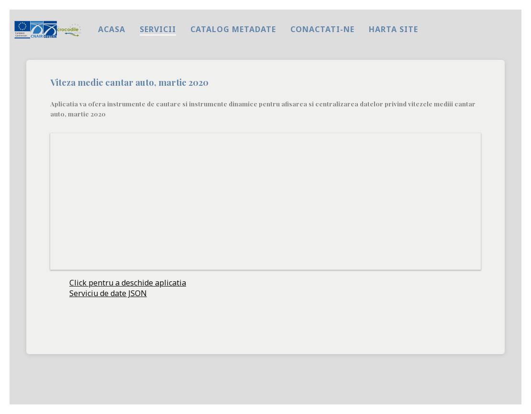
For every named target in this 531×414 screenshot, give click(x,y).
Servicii (158, 29)
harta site (393, 29)
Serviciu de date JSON (108, 293)
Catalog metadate (233, 29)
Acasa (111, 29)
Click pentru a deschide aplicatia (127, 282)
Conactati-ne (322, 29)
